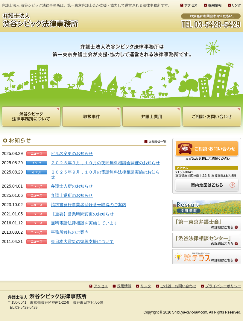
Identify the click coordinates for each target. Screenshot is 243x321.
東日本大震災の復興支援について (82, 241)
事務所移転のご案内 (70, 232)
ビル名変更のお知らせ (72, 153)
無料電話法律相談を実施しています (84, 222)
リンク (145, 286)
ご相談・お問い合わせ (178, 286)
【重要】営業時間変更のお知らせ (82, 214)
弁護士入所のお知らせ (72, 186)
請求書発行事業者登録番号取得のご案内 (88, 204)
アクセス (101, 286)
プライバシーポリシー (223, 286)
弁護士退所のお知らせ (72, 195)
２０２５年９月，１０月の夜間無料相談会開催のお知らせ (105, 162)
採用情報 (124, 286)
